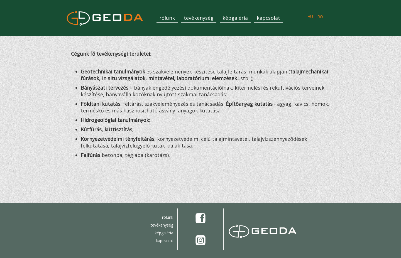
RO (320, 16)
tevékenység (199, 17)
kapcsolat (268, 17)
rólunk (167, 17)
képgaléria (235, 17)
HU (310, 16)
